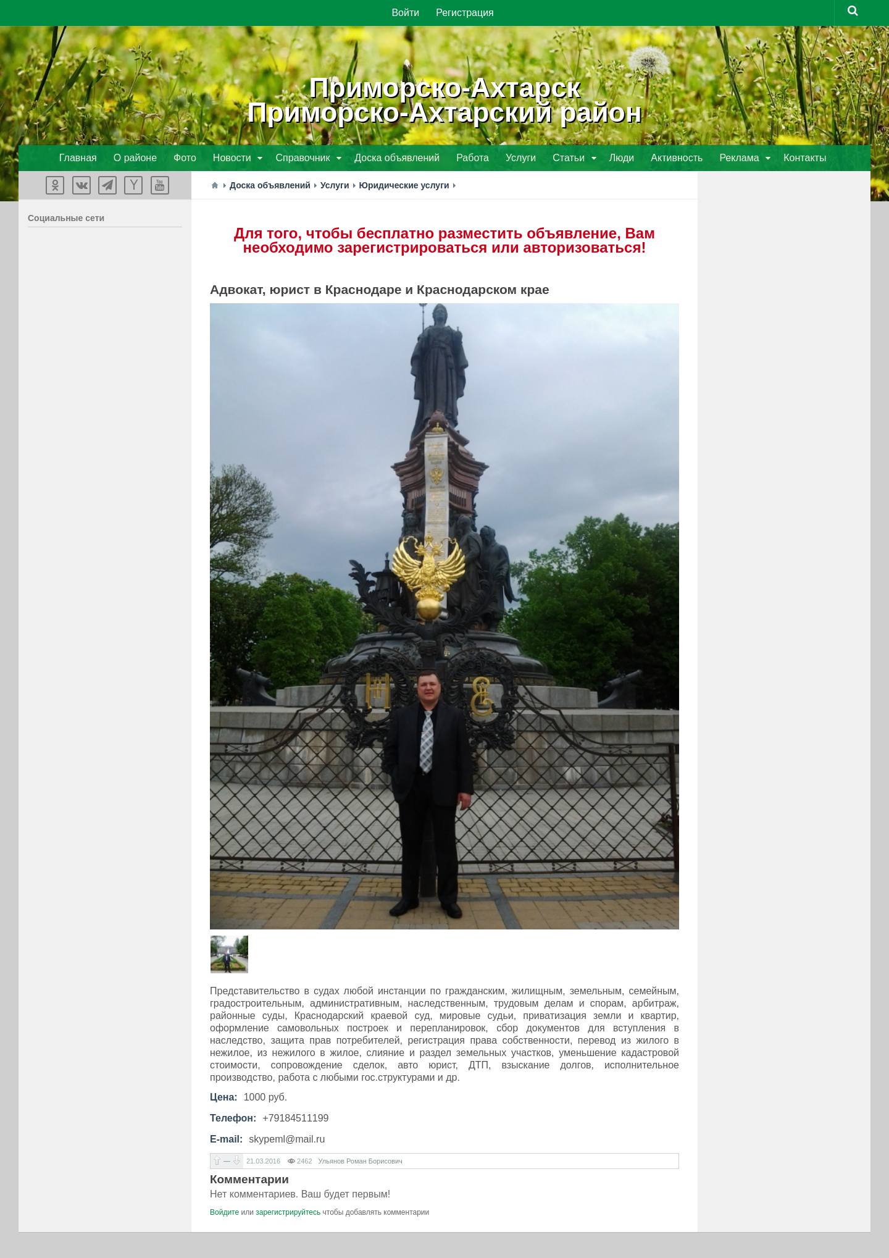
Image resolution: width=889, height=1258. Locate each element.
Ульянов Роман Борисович (361, 1162)
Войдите (224, 1213)
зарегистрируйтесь (288, 1213)
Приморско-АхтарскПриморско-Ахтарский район (445, 98)
